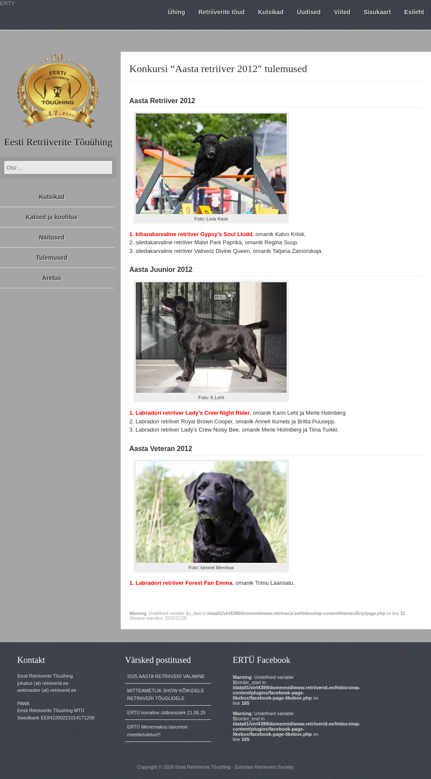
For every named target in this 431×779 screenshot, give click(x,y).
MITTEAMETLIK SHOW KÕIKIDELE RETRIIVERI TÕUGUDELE (165, 694)
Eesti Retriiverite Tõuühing (58, 142)
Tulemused (52, 257)
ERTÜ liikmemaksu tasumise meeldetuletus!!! (157, 730)
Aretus (51, 277)
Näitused (51, 237)
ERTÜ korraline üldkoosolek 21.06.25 (166, 712)
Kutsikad (51, 196)
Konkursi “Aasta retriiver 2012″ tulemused (218, 68)
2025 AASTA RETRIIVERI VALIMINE (166, 676)
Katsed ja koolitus (52, 217)
